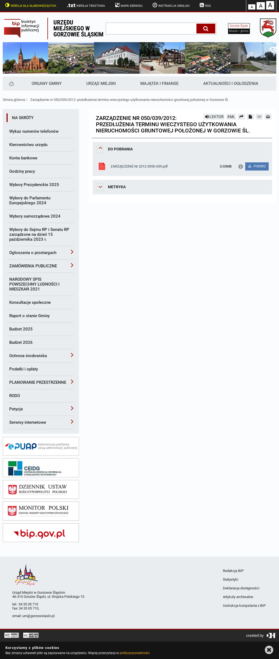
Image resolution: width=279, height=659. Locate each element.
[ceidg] (41, 467)
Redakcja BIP (233, 571)
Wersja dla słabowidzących (30, 5)
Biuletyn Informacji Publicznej (25, 28)
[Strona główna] (11, 83)
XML (231, 117)
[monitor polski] (41, 511)
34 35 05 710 (28, 604)
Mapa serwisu (128, 5)
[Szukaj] (205, 28)
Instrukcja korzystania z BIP (244, 606)
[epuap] (41, 446)
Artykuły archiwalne (238, 597)
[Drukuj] (268, 117)
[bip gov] (41, 532)
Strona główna (14, 100)
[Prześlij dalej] (241, 117)
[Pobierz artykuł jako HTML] (259, 117)
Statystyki (230, 579)
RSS (205, 5)
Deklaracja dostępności (241, 588)
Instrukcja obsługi (170, 5)
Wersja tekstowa (85, 5)
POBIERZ (257, 166)
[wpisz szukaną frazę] (151, 28)
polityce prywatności (135, 653)
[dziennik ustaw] (41, 489)
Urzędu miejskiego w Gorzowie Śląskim (78, 28)
